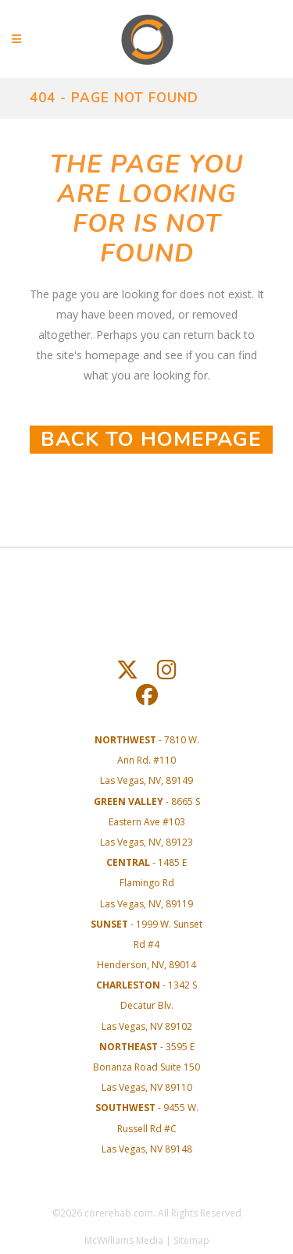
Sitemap (191, 1240)
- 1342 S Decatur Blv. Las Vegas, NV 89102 (146, 1005)
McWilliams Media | (128, 1240)
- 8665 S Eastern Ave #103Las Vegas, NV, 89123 (147, 822)
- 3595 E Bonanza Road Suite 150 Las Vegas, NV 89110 (146, 1067)
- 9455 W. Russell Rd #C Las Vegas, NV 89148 (146, 1128)
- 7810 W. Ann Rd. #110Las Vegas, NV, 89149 (147, 760)
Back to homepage (151, 439)
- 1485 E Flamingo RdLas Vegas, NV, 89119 (146, 883)
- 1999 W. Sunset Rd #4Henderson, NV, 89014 (146, 944)
